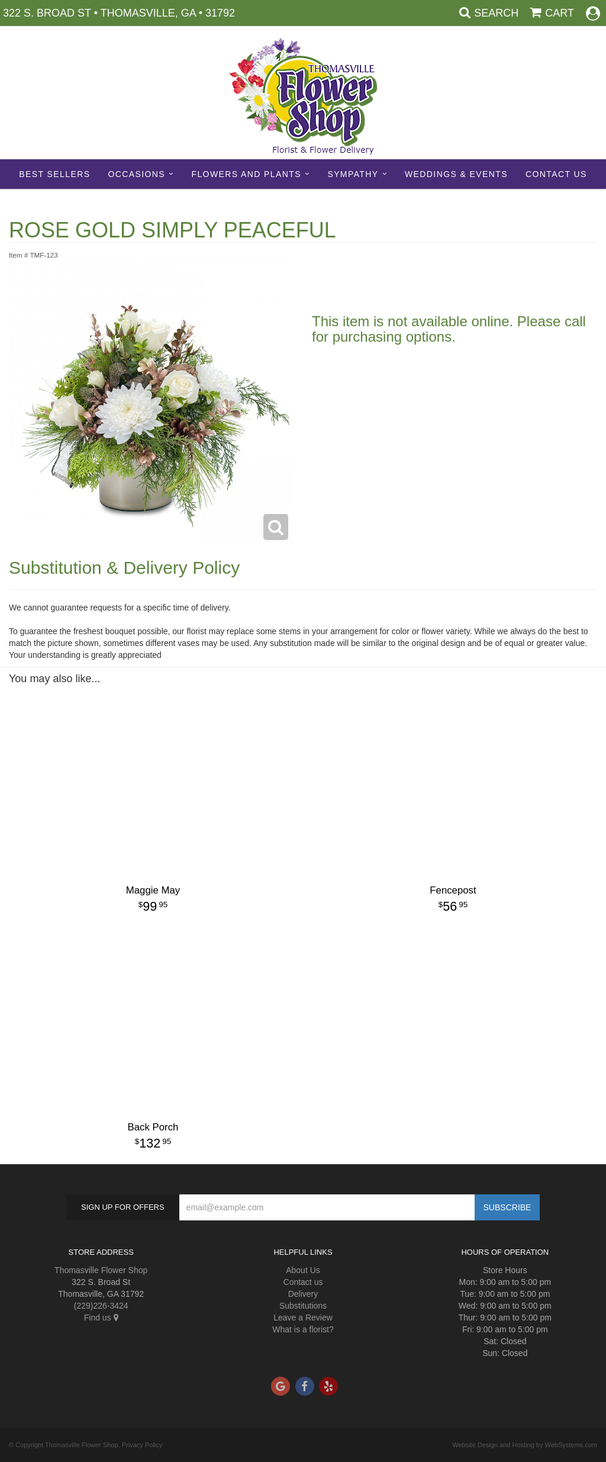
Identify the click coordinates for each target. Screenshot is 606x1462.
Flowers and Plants (246, 174)
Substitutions (303, 1305)
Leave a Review (303, 1317)
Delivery (303, 1294)
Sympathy (352, 174)
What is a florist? (302, 1329)
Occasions (136, 174)
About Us (303, 1270)
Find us (101, 1317)
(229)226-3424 (101, 1305)
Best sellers (54, 174)
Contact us (303, 1282)
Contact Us (556, 174)
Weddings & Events (456, 174)
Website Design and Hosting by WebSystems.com (524, 1444)
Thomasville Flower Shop (100, 1270)
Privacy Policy (142, 1444)
